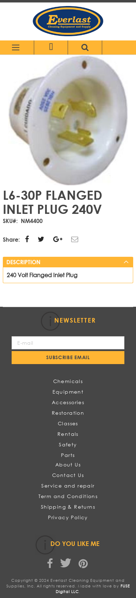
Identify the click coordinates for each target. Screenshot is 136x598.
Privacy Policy (68, 517)
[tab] (68, 262)
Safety (68, 444)
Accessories (68, 402)
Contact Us (68, 475)
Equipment (68, 391)
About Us (68, 464)
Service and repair (67, 485)
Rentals (68, 434)
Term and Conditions (68, 496)
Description (23, 262)
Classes (68, 423)
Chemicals (68, 381)
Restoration (68, 412)
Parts (68, 455)
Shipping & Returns (68, 506)
